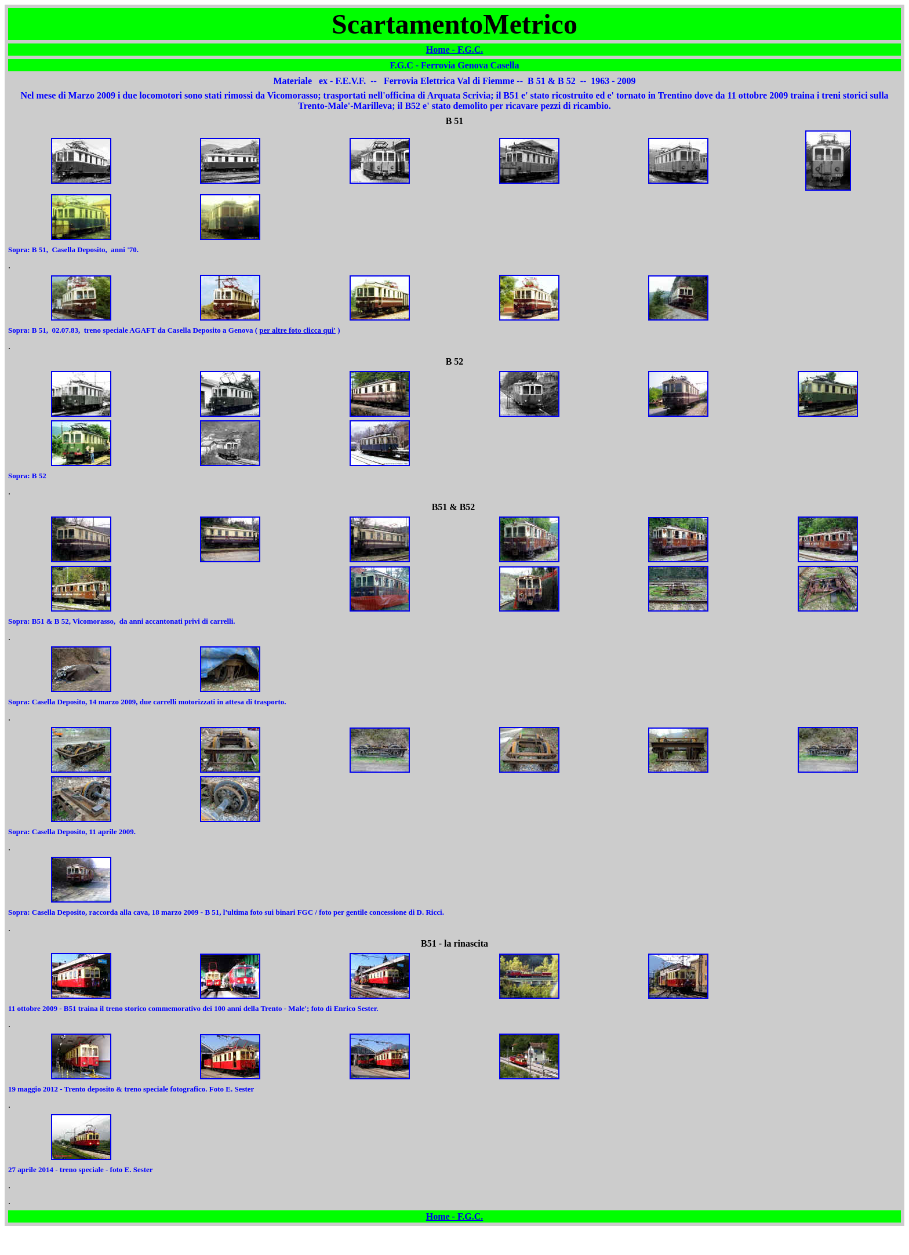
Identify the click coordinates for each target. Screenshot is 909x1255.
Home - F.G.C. (454, 49)
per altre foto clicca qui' (297, 330)
